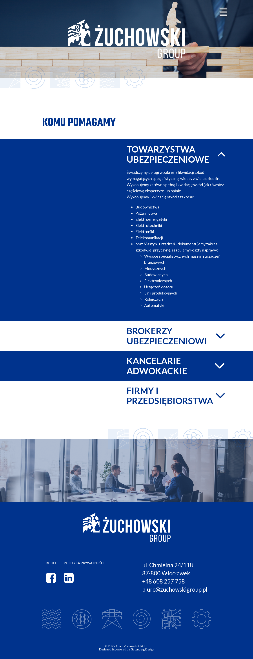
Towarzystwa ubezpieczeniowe (177, 154)
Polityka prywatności (84, 563)
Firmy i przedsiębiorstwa (177, 396)
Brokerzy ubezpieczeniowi (177, 336)
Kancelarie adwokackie (177, 366)
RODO (51, 563)
